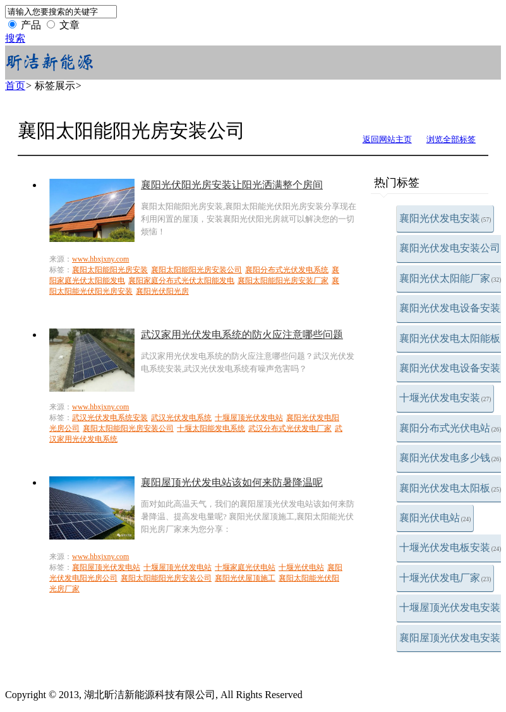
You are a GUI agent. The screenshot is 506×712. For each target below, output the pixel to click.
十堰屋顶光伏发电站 (249, 417)
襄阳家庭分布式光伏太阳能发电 (181, 280)
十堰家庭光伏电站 (245, 567)
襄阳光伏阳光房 (162, 291)
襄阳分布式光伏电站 (450, 428)
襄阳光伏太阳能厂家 (450, 278)
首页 (15, 85)
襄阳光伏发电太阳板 (450, 488)
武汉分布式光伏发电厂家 (290, 428)
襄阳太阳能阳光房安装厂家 (283, 280)
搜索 (15, 38)
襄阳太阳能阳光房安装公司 (196, 269)
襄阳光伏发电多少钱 (450, 457)
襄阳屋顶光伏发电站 (106, 567)
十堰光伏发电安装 (445, 397)
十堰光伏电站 (301, 567)
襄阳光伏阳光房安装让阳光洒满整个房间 (232, 184)
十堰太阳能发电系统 (211, 428)
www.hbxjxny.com (100, 259)
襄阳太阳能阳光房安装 (110, 269)
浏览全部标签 (451, 139)
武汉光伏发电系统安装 (110, 417)
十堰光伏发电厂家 (445, 577)
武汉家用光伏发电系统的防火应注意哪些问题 (242, 334)
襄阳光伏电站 (435, 517)
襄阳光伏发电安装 (445, 218)
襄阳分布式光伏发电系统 (286, 269)
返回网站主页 (387, 139)
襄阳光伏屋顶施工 (245, 578)
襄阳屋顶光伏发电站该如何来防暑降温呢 (232, 482)
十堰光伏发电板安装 (450, 547)
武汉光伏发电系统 (181, 417)
